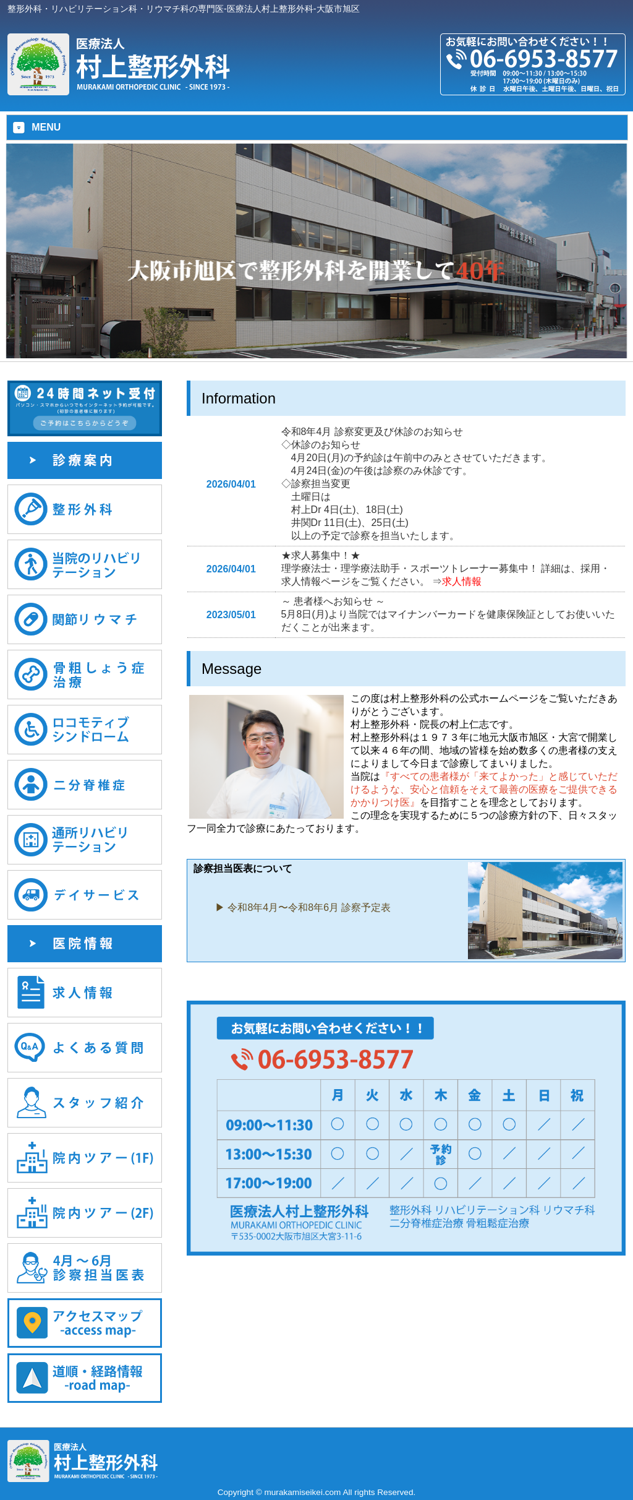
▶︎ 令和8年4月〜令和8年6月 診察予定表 (303, 907)
